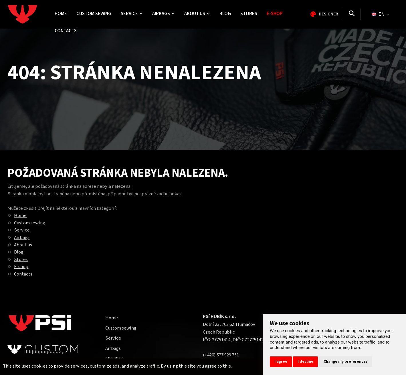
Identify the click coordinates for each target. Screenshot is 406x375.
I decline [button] (305, 361)
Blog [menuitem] (225, 13)
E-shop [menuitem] (275, 13)
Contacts (23, 274)
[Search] (351, 14)
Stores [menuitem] (248, 13)
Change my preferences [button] (346, 361)
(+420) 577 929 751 (221, 355)
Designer (324, 14)
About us (23, 245)
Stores (21, 259)
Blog (18, 252)
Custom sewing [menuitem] (93, 13)
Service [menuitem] (132, 13)
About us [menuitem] (197, 13)
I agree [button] (280, 361)
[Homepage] (28, 14)
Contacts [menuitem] (66, 30)
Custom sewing (29, 223)
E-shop (21, 266)
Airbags (21, 237)
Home (20, 215)
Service (22, 230)
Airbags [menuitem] (163, 13)
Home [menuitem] (61, 13)
